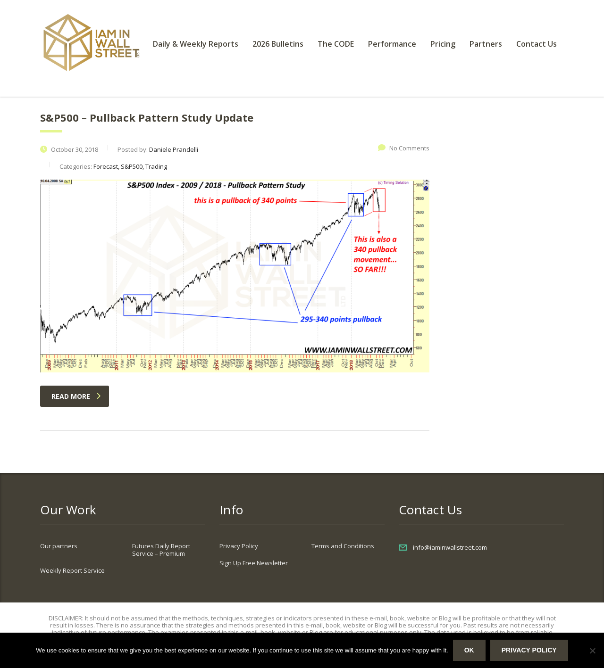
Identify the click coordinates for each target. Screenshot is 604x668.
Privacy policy (529, 650)
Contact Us (536, 44)
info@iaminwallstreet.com (450, 547)
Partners (486, 44)
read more (76, 396)
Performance (392, 44)
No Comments (403, 148)
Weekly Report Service (72, 570)
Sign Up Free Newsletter (253, 563)
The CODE (336, 44)
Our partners (58, 546)
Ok (469, 650)
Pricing (442, 44)
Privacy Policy (238, 546)
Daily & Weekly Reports (195, 44)
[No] (592, 650)
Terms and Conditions (342, 546)
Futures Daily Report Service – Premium (161, 549)
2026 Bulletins (277, 44)
